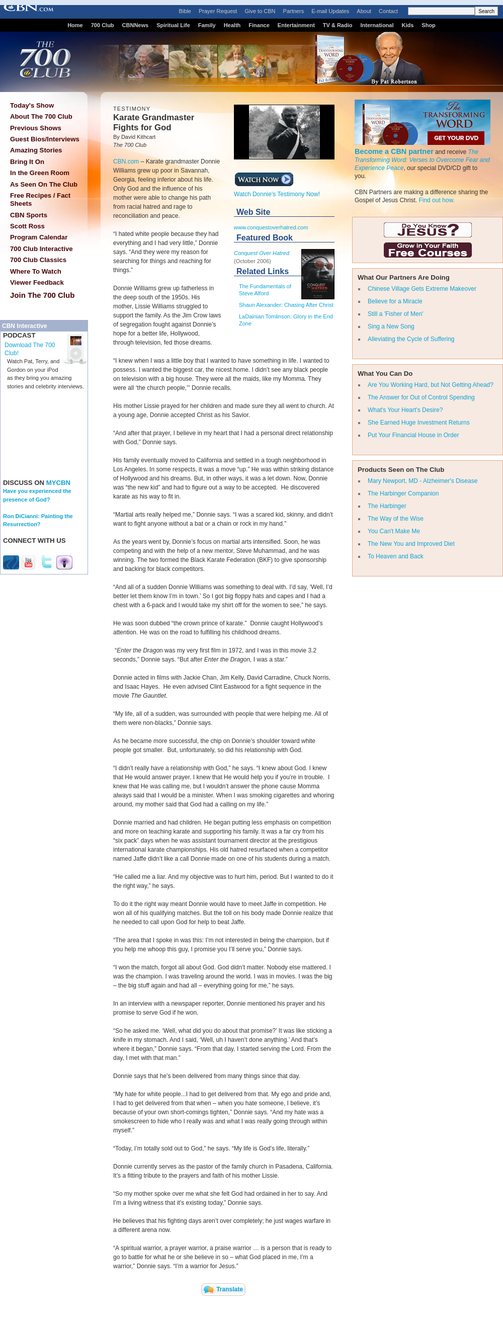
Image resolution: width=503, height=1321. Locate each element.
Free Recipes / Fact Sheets (40, 199)
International (376, 25)
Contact (388, 11)
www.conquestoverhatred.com (271, 227)
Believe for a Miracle (395, 301)
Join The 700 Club (42, 295)
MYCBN (58, 482)
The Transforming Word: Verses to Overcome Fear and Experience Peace (422, 160)
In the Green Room (39, 173)
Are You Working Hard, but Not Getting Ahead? (430, 384)
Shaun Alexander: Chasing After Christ (286, 305)
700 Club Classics (38, 260)
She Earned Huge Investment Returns (419, 422)
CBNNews (135, 25)
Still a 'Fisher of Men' (396, 313)
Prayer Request (218, 11)
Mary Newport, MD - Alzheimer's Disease (422, 480)
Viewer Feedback (37, 282)
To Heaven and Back (396, 556)
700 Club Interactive (41, 249)
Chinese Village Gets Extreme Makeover (422, 288)
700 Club (102, 25)
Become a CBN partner (394, 151)
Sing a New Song (391, 326)
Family (207, 25)
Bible (185, 11)
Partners (293, 11)
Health (232, 25)
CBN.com (126, 161)
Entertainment (296, 25)
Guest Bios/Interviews (44, 139)
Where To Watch (35, 271)
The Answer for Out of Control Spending (421, 397)
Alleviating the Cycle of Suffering (411, 339)
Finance (259, 25)
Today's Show (32, 105)
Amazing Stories (36, 150)
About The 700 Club (41, 116)
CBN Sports (28, 215)
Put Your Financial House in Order (413, 435)
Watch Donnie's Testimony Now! (277, 191)
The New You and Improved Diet (411, 543)
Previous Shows (35, 128)
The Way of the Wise (396, 518)
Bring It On (27, 162)
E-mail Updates (330, 11)
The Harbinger (387, 506)
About (364, 11)
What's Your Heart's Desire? (405, 410)
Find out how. (436, 200)
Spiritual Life (173, 25)
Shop (429, 25)
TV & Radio (338, 25)
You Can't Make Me (394, 531)
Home (75, 25)
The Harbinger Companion (403, 493)
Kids (408, 25)
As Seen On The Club (43, 184)
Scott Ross (27, 226)
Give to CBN (259, 11)
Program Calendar (38, 237)
